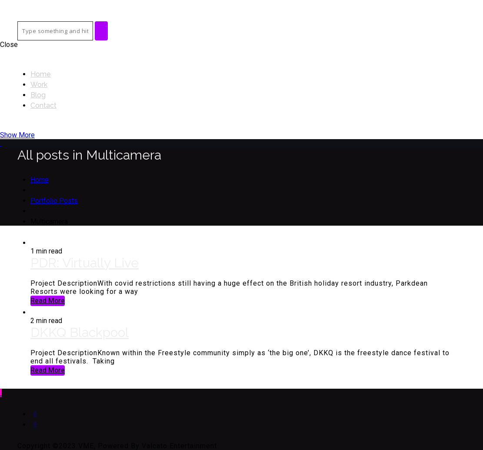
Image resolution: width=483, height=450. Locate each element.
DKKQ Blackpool (79, 332)
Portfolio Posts (54, 201)
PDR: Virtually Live (84, 262)
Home (39, 180)
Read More (47, 301)
